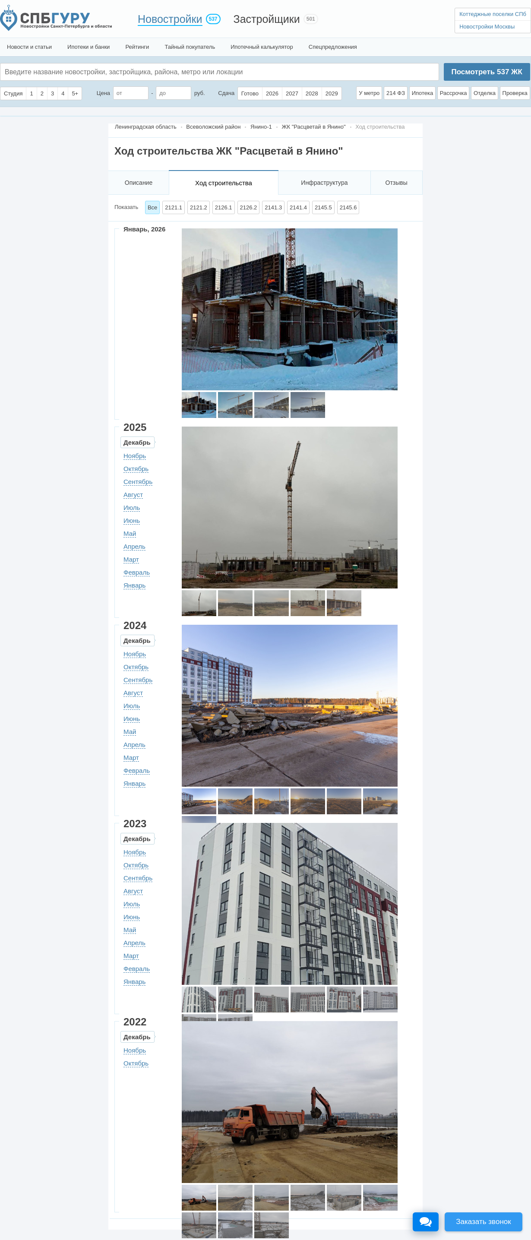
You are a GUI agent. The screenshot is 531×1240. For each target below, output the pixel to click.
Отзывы (397, 182)
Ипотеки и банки (88, 47)
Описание (138, 182)
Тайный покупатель (189, 47)
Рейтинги (137, 47)
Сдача (226, 93)
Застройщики (267, 19)
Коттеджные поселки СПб (492, 14)
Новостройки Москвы (487, 26)
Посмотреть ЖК (486, 72)
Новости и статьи (29, 47)
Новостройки (170, 19)
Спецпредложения (333, 47)
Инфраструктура (324, 182)
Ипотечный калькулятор (262, 47)
